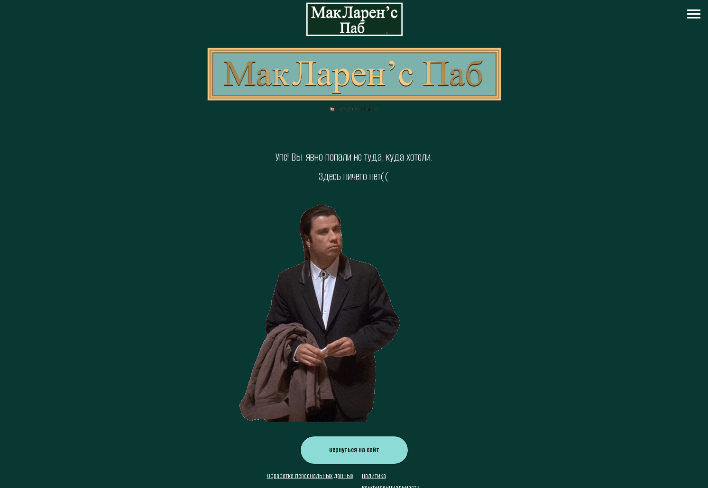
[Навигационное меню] (693, 14)
